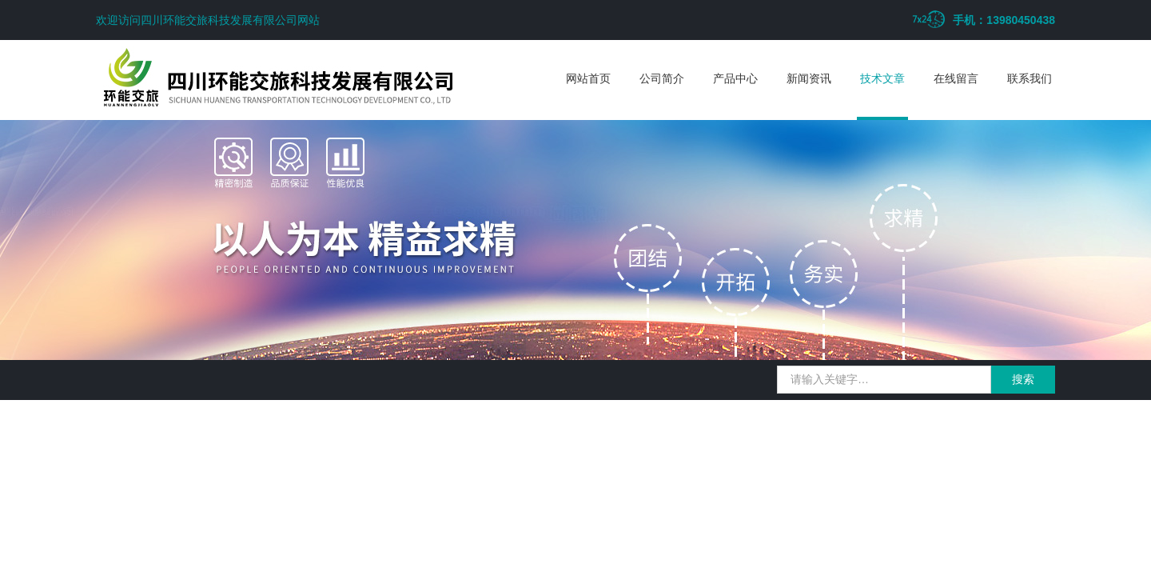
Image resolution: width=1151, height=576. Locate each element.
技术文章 (882, 78)
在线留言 (956, 78)
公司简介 (661, 78)
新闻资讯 (809, 78)
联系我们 (1029, 78)
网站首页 (588, 78)
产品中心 (735, 78)
